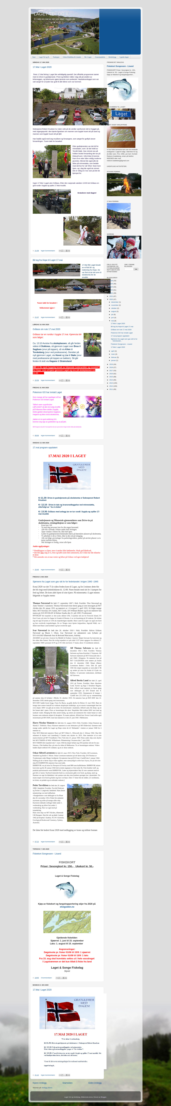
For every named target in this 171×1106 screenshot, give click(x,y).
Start (34, 57)
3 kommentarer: (46, 978)
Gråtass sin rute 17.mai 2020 (46, 329)
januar (113, 360)
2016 (111, 374)
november (115, 305)
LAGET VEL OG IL (51, 13)
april (113, 351)
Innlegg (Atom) (47, 1088)
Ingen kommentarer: (48, 251)
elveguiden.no (67, 907)
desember (115, 302)
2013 (111, 383)
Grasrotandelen (100, 57)
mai (112, 321)
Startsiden (67, 1083)
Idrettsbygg (112, 57)
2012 (111, 386)
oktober (114, 308)
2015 (111, 377)
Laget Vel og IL (44, 57)
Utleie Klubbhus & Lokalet (72, 57)
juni (112, 317)
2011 (111, 389)
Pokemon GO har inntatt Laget (47, 392)
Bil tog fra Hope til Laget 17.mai (48, 260)
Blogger (103, 1097)
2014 (111, 380)
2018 (111, 367)
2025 (111, 284)
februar (114, 357)
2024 (111, 287)
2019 (111, 364)
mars (113, 354)
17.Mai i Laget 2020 (42, 67)
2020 (111, 299)
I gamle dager (124, 57)
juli (112, 314)
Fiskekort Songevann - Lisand (47, 854)
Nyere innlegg (40, 1083)
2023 (111, 290)
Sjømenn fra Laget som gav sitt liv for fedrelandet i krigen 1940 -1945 (65, 581)
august (113, 311)
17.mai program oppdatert (45, 447)
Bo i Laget (87, 57)
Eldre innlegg (95, 1083)
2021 (111, 296)
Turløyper (56, 57)
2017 (111, 370)
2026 (111, 281)
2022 (111, 293)
